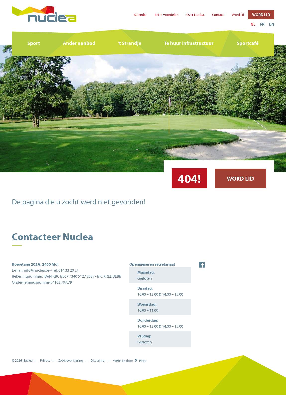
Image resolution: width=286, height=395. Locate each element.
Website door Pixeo (130, 361)
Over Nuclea (195, 15)
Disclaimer (98, 360)
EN (271, 24)
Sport (33, 43)
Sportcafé (248, 43)
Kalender (140, 15)
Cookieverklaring (70, 360)
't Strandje (129, 43)
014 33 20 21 (68, 270)
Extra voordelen (166, 15)
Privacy (45, 360)
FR (262, 24)
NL (253, 24)
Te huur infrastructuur (189, 43)
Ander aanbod (79, 43)
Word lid (238, 15)
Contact (218, 15)
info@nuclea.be (37, 270)
